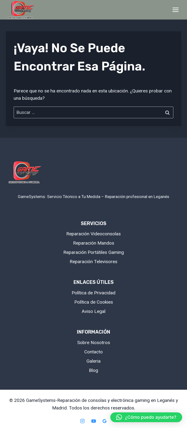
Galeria (93, 361)
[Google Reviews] (104, 421)
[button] (146, 417)
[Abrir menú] (175, 10)
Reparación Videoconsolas (93, 234)
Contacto (93, 352)
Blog (93, 370)
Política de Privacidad (93, 293)
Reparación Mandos (93, 243)
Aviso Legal (93, 311)
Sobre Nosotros (93, 342)
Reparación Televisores (93, 261)
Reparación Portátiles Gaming (93, 252)
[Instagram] (82, 421)
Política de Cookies (93, 302)
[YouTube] (93, 421)
